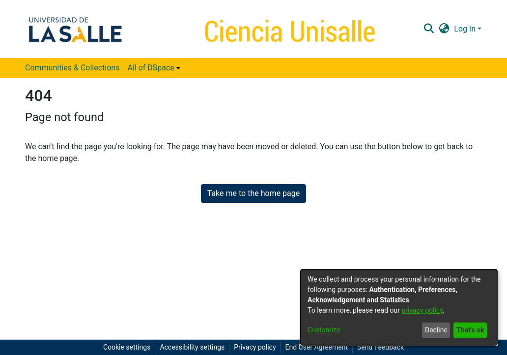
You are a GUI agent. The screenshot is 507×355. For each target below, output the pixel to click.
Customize (324, 330)
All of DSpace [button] (150, 67)
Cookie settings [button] (127, 347)
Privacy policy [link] (255, 347)
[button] (428, 29)
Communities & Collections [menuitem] (72, 67)
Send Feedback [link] (380, 347)
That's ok (470, 330)
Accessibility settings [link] (192, 347)
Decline (436, 330)
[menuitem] (153, 68)
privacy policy (422, 310)
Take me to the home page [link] (253, 193)
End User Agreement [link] (316, 347)
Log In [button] (466, 28)
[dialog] (399, 307)
